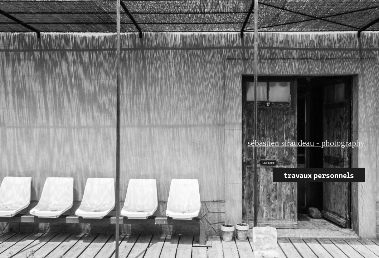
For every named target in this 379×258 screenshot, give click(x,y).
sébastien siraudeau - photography (306, 143)
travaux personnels (319, 174)
